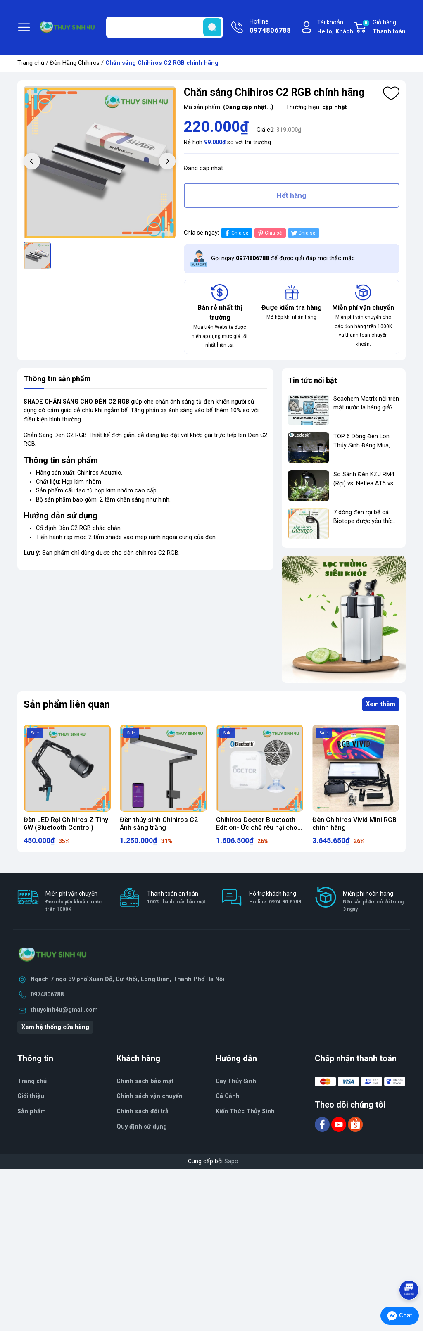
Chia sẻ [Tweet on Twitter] (302, 233)
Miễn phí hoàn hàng (374, 901)
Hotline (270, 27)
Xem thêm (380, 704)
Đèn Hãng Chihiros (75, 63)
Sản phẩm (31, 1111)
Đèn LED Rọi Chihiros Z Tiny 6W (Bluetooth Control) (66, 824)
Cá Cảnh (228, 1096)
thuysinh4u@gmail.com (64, 1009)
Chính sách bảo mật (144, 1081)
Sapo (231, 1161)
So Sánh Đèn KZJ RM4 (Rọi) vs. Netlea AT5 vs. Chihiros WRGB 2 (363, 483)
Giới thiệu (30, 1096)
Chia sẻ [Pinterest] (269, 233)
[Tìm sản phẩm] (164, 27)
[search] (212, 27)
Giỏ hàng (384, 27)
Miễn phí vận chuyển (76, 901)
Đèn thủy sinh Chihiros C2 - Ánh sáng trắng (161, 824)
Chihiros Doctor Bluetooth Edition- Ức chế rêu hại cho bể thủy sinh (256, 827)
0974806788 (47, 994)
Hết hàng (291, 195)
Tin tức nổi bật (312, 380)
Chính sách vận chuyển (149, 1096)
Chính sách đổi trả (142, 1111)
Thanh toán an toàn (176, 898)
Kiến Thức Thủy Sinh (245, 1111)
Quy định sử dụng (141, 1126)
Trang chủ (30, 63)
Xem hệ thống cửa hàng (55, 1027)
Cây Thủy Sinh (236, 1081)
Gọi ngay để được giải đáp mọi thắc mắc (283, 258)
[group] (100, 162)
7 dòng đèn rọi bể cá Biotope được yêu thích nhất (364, 521)
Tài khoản (335, 27)
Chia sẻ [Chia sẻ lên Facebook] (235, 233)
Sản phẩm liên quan (67, 704)
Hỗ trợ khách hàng (275, 898)
